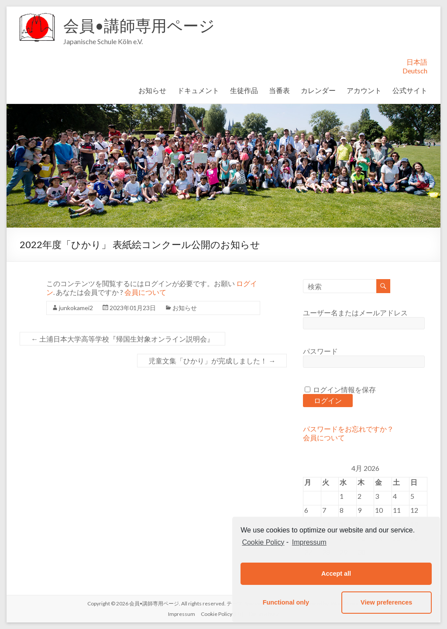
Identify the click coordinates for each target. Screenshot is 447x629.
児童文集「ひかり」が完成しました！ (211, 360)
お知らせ (152, 90)
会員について (145, 292)
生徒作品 (244, 90)
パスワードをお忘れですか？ (348, 429)
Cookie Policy (263, 542)
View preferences (386, 602)
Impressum (181, 614)
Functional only (286, 602)
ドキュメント (198, 90)
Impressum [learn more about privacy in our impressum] (309, 542)
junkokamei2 (76, 307)
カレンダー (318, 90)
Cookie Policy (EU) (222, 614)
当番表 (279, 90)
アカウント (364, 90)
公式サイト (409, 90)
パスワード (320, 351)
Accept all (336, 573)
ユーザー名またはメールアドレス (355, 312)
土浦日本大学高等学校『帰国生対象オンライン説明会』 (122, 339)
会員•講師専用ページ (139, 25)
